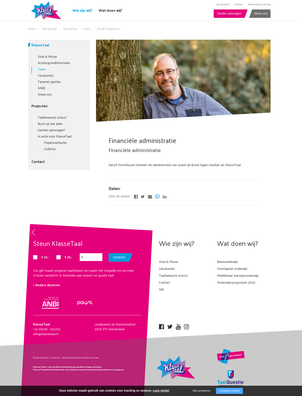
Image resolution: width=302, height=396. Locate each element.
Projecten (39, 105)
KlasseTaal (70, 28)
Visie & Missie (47, 56)
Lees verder (161, 390)
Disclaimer (56, 357)
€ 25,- (68, 257)
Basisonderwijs (227, 261)
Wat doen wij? (110, 10)
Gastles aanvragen (229, 13)
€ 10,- (45, 257)
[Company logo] (47, 10)
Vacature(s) (222, 4)
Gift (161, 289)
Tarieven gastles (49, 82)
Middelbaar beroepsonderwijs (238, 275)
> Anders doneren (46, 285)
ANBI (42, 88)
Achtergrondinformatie (54, 63)
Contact (238, 4)
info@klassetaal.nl (46, 334)
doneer (119, 257)
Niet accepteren (201, 390)
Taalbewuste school (52, 117)
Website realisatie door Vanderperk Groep (80, 357)
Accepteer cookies (229, 390)
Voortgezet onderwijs (232, 268)
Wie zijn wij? (82, 10)
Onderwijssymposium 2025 (236, 282)
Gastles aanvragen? (51, 130)
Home (31, 28)
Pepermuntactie (55, 142)
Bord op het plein (50, 124)
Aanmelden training (259, 4)
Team (86, 28)
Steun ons (260, 13)
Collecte (50, 149)
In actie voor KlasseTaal (55, 136)
